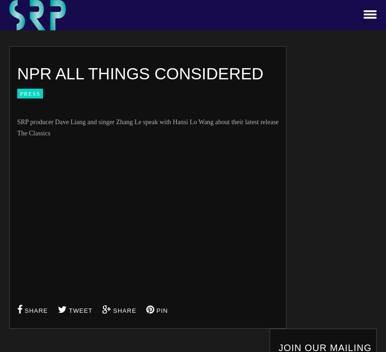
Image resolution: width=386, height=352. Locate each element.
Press (30, 93)
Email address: (319, 167)
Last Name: (315, 133)
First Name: (316, 98)
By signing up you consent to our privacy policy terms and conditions (336, 215)
